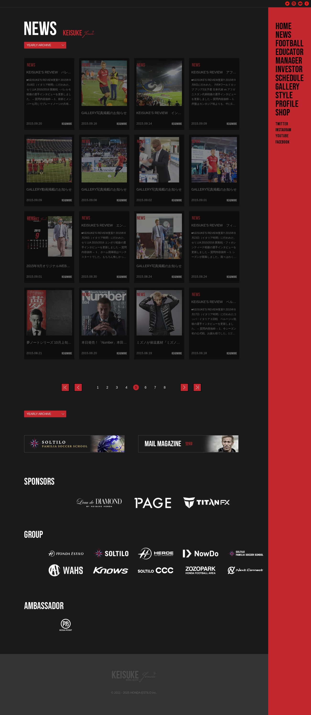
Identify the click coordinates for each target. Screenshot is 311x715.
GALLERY (287, 87)
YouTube (282, 135)
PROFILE (286, 104)
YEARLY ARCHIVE (39, 45)
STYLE (284, 95)
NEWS (283, 35)
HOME (283, 26)
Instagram (283, 129)
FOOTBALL (289, 43)
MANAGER (288, 61)
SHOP (282, 113)
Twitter (281, 123)
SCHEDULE (289, 78)
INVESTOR (289, 69)
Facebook (282, 142)
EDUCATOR (289, 52)
